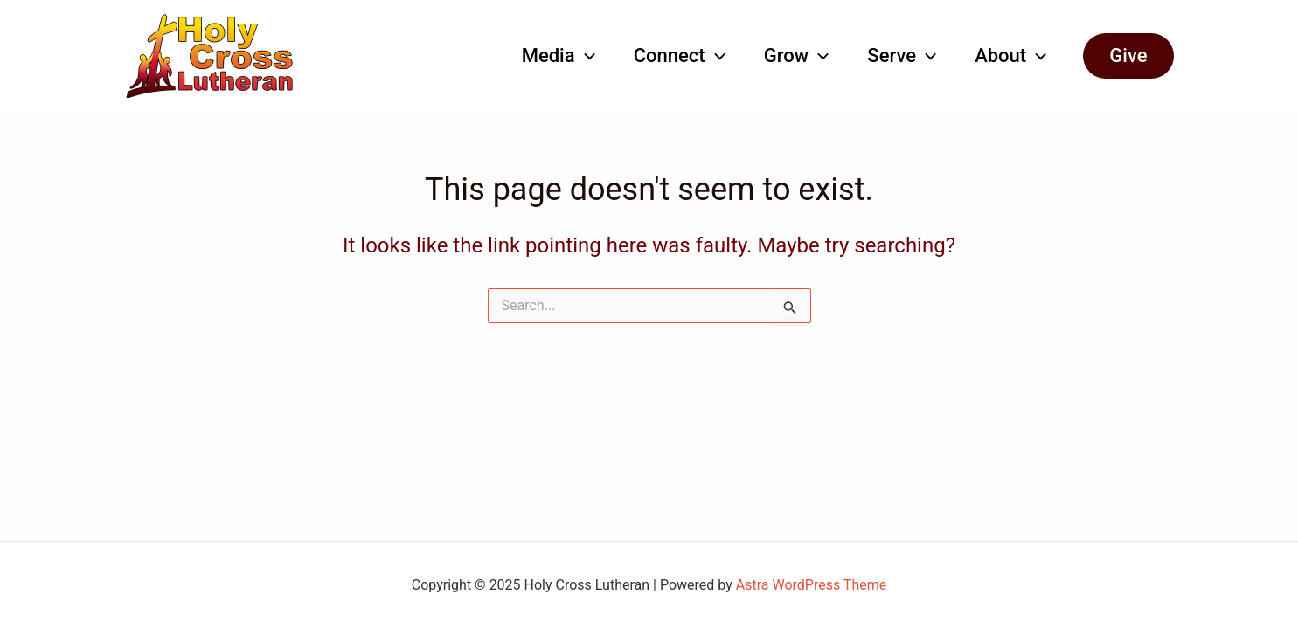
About (1010, 56)
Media (558, 56)
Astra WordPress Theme (811, 585)
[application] (585, 56)
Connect (679, 56)
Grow (796, 56)
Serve (901, 56)
